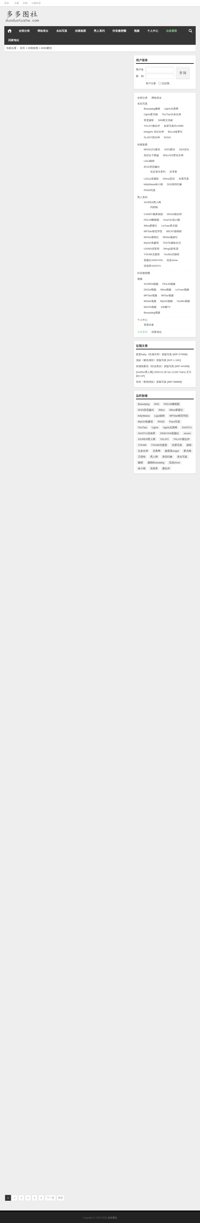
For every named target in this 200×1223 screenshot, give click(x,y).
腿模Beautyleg (156, 462)
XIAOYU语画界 (146, 433)
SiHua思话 (169, 178)
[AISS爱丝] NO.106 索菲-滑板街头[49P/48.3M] (99, 149)
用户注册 (151, 83)
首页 (9, 30)
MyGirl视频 (166, 301)
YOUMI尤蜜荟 (152, 254)
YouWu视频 (183, 301)
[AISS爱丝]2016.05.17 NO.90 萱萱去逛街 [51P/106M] (96, 1060)
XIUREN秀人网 (152, 202)
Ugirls (155, 427)
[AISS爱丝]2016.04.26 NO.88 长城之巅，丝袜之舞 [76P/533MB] (99, 1173)
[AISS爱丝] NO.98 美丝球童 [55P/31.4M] (96, 603)
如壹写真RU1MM (173, 125)
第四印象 (167, 456)
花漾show (172, 260)
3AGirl (167, 137)
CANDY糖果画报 (153, 214)
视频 (136, 30)
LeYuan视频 (182, 289)
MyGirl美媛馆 (151, 242)
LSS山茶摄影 (151, 178)
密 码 (140, 76)
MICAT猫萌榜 (173, 231)
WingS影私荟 (171, 248)
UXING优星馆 (151, 248)
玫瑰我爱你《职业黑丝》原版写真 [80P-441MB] (163, 366)
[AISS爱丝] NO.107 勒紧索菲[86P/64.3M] (31, 149)
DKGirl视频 (150, 289)
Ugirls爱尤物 (151, 114)
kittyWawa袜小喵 (153, 184)
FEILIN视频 (168, 284)
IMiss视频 (165, 289)
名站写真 (61, 30)
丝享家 (173, 171)
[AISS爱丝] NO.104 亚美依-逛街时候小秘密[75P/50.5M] (97, 265)
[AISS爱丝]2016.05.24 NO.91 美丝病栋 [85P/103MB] (30, 1060)
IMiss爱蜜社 (150, 225)
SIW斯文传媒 (165, 120)
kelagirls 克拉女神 (154, 131)
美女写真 (182, 456)
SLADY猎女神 (152, 137)
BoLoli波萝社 (175, 131)
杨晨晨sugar (172, 450)
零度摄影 (149, 120)
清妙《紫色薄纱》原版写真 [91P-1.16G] (158, 360)
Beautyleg (143, 404)
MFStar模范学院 (153, 231)
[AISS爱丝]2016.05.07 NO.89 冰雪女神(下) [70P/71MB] (32, 1173)
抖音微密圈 (119, 30)
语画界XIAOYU (152, 265)
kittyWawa (144, 415)
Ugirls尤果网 (171, 108)
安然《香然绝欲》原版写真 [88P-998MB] (159, 381)
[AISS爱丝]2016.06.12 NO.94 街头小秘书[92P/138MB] (96, 832)
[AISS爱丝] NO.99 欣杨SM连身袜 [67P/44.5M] (34, 603)
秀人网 (154, 456)
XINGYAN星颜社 (169, 433)
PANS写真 (149, 190)
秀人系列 (99, 30)
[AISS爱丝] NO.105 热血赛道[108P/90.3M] (32, 263)
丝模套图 (80, 30)
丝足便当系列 (157, 171)
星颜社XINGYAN (153, 260)
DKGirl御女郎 (174, 214)
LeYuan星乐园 (169, 225)
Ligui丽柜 (159, 415)
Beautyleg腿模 (152, 108)
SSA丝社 (184, 149)
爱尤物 (187, 450)
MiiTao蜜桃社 (151, 237)
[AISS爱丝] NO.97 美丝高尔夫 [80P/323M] (32, 717)
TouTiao (142, 427)
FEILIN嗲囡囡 (151, 219)
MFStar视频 (150, 295)
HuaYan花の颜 (171, 219)
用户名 (140, 69)
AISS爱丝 (169, 149)
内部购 (154, 207)
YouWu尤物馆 (171, 254)
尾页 (60, 1197)
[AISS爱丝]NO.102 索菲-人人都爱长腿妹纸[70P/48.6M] (97, 378)
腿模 (140, 462)
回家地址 (13, 40)
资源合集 (149, 324)
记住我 (164, 83)
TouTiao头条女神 (171, 114)
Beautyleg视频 (152, 312)
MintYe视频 (150, 307)
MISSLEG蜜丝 (152, 149)
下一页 (50, 1197)
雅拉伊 (166, 468)
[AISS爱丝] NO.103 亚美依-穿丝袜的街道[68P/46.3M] (31, 378)
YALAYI (164, 439)
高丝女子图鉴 (151, 155)
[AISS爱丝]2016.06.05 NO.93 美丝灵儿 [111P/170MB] (30, 946)
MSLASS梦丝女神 (173, 155)
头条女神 (143, 450)
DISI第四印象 (174, 184)
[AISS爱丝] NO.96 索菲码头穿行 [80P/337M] (98, 717)
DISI (156, 404)
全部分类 (24, 30)
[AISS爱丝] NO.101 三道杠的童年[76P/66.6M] (34, 490)
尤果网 (156, 450)
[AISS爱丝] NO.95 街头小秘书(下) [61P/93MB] (34, 830)
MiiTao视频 (167, 295)
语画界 (154, 468)
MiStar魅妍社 (170, 237)
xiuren (187, 433)
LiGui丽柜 (149, 160)
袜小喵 (142, 468)
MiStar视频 (150, 301)
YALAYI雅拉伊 (152, 125)
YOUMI (142, 445)
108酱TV (166, 307)
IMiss (162, 409)
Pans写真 (174, 421)
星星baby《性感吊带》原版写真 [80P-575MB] (162, 354)
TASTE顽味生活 (172, 242)
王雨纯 (142, 456)
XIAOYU (187, 427)
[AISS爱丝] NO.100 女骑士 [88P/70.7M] (95, 490)
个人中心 (152, 30)
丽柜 (189, 445)
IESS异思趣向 (152, 166)
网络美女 (43, 30)
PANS (161, 421)
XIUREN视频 (151, 284)
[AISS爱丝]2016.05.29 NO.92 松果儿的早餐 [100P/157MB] (97, 946)
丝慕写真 (184, 178)
